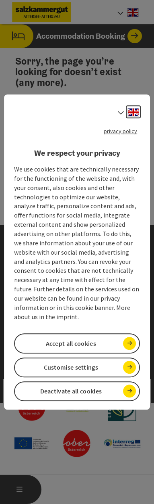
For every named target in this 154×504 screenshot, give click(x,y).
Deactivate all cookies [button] (71, 391)
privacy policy (120, 131)
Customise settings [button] (71, 367)
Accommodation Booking (71, 36)
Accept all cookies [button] (71, 343)
